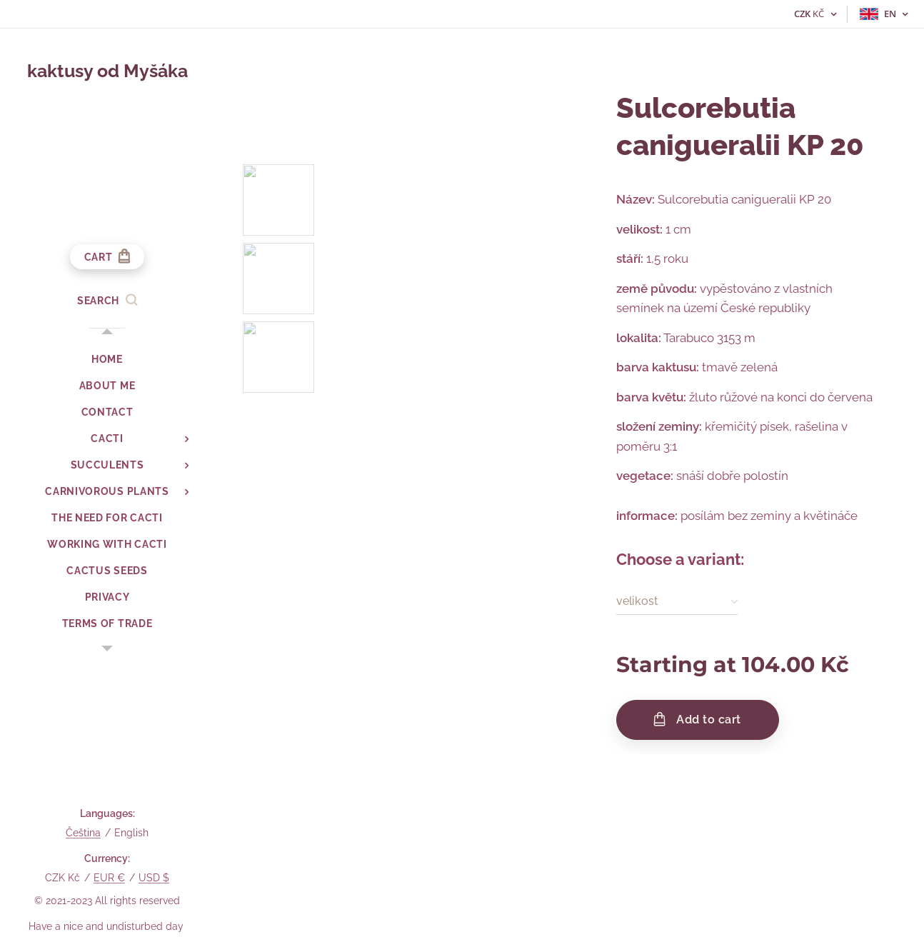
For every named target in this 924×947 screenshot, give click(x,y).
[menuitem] (107, 359)
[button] (107, 300)
